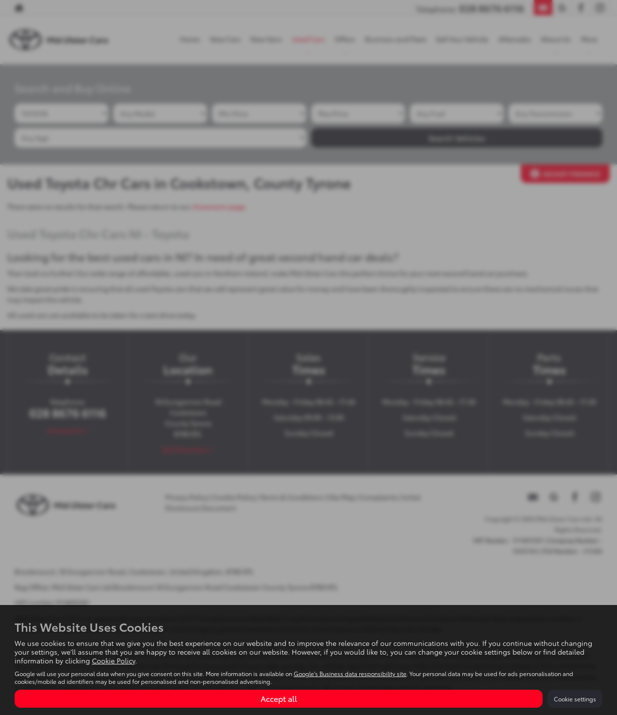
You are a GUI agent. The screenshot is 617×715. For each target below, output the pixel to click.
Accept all (279, 698)
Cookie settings (575, 699)
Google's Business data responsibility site (350, 673)
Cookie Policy (113, 660)
